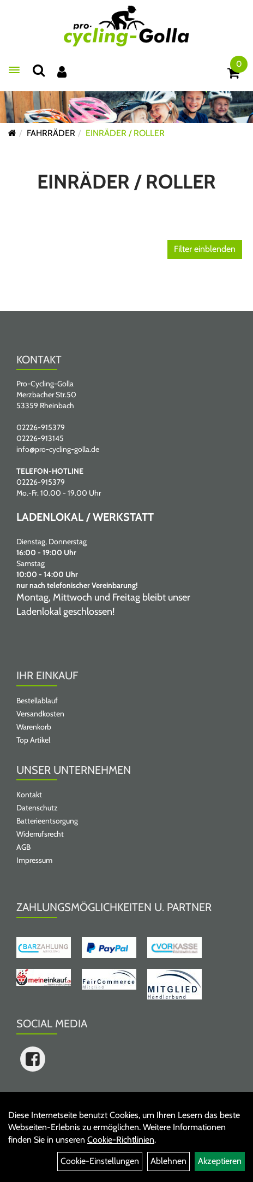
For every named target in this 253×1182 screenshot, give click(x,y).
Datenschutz (37, 808)
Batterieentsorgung (47, 821)
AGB (23, 847)
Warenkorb (33, 727)
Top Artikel (33, 740)
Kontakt (29, 794)
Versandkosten (40, 714)
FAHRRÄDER (51, 133)
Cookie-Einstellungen (100, 1161)
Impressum (34, 860)
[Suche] (39, 70)
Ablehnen (168, 1161)
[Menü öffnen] (14, 70)
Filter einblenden (205, 249)
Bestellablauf (37, 700)
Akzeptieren (220, 1161)
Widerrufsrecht (40, 834)
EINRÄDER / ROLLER (125, 133)
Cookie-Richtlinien (120, 1139)
